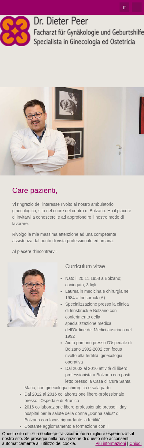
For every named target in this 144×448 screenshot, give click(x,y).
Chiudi (135, 443)
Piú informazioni (110, 443)
